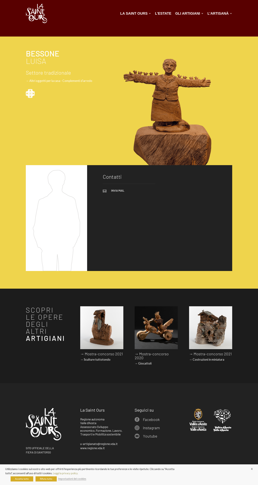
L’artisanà (218, 13)
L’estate (163, 13)
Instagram (151, 427)
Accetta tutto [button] (22, 478)
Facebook (151, 419)
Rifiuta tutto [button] (46, 478)
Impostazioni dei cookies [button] (72, 478)
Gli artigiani (187, 13)
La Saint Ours (134, 13)
